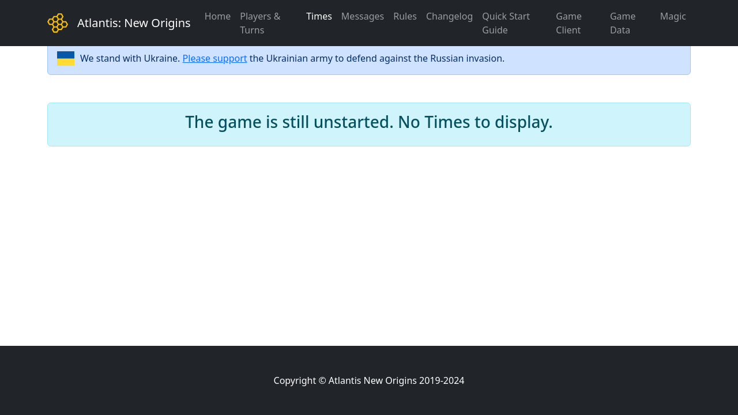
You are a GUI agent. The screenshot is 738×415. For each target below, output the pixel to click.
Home (218, 16)
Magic (673, 16)
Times (319, 16)
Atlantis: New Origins (134, 23)
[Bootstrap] (57, 23)
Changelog (449, 16)
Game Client (569, 23)
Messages (362, 16)
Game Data (623, 23)
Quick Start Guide (506, 23)
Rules (405, 16)
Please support (215, 58)
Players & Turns (260, 23)
